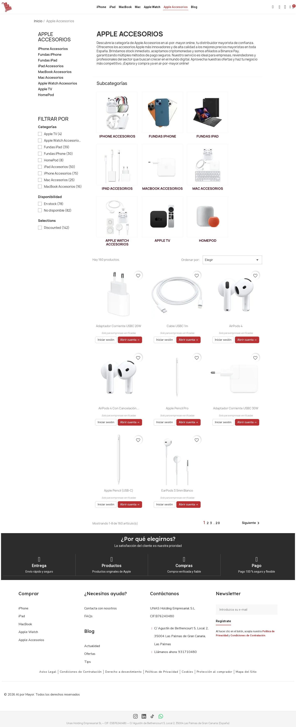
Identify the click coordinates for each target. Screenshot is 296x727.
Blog (194, 7)
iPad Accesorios (51, 66)
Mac (138, 7)
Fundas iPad (47, 60)
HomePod (46, 95)
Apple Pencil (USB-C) (118, 490)
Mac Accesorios (50, 77)
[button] (273, 7)
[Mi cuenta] (290, 7)
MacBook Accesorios (55, 72)
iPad (112, 7)
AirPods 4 (236, 326)
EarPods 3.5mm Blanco (177, 490)
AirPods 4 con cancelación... (118, 408)
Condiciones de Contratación (247, 635)
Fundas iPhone (49, 54)
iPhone (101, 7)
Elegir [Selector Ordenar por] (232, 259)
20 (218, 523)
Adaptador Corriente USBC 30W (235, 408)
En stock (54, 204)
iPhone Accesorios (53, 49)
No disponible (58, 210)
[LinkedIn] (144, 716)
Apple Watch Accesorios (57, 83)
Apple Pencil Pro (177, 408)
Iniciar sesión (106, 340)
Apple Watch (152, 7)
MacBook (125, 7)
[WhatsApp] (160, 716)
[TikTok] (152, 716)
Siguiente (251, 523)
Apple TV (45, 89)
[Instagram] (135, 716)
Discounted (56, 228)
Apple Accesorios (176, 7)
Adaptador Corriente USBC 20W (118, 326)
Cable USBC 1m (177, 326)
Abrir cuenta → (130, 340)
